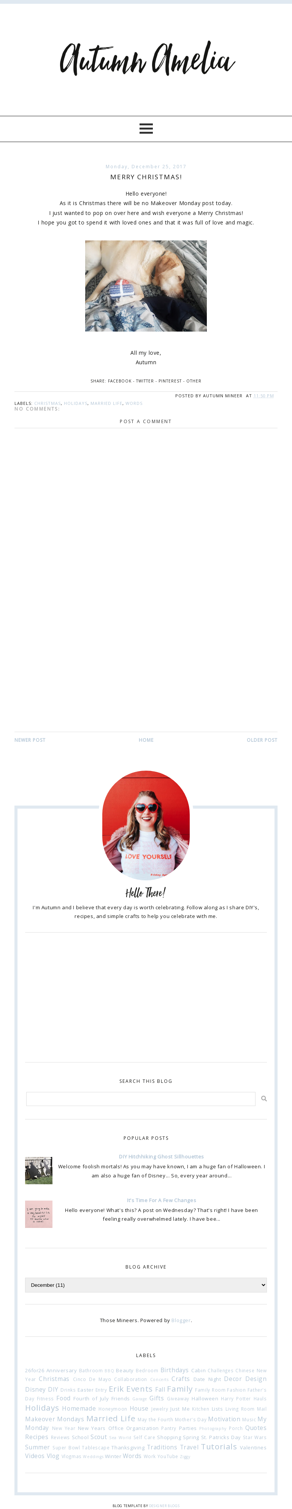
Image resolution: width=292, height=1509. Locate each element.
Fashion (236, 1390)
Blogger (180, 1320)
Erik (116, 1388)
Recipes (36, 1437)
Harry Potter (236, 1398)
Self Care (144, 1437)
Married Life (106, 403)
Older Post (262, 740)
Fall (160, 1389)
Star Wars (255, 1437)
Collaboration (130, 1379)
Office (116, 1428)
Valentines (253, 1447)
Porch (236, 1428)
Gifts (156, 1398)
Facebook (120, 381)
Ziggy (185, 1456)
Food (63, 1398)
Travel (189, 1447)
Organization (142, 1428)
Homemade (79, 1408)
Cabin (198, 1370)
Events (139, 1388)
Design (256, 1379)
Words (134, 403)
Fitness (45, 1398)
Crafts (180, 1379)
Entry (101, 1390)
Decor (233, 1379)
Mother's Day (191, 1419)
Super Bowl (66, 1447)
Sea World (120, 1437)
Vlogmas (72, 1456)
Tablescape (96, 1447)
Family (180, 1388)
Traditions (162, 1447)
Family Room (210, 1390)
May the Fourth (155, 1419)
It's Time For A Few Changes (161, 1200)
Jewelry (159, 1409)
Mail (262, 1409)
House (139, 1408)
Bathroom (91, 1370)
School (80, 1437)
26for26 (34, 1370)
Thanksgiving (127, 1447)
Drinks (68, 1390)
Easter (86, 1389)
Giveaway (178, 1398)
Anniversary (61, 1370)
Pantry (168, 1428)
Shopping (169, 1437)
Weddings (93, 1456)
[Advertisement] (145, 674)
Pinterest (170, 381)
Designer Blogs (164, 1505)
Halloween (205, 1398)
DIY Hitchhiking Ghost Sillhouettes (161, 1156)
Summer (37, 1447)
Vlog (53, 1456)
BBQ (109, 1370)
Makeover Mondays (54, 1419)
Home (146, 740)
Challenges (220, 1370)
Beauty (125, 1370)
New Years (92, 1428)
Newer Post (30, 740)
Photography (213, 1428)
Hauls (260, 1398)
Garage (139, 1399)
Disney (35, 1389)
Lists (217, 1408)
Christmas (47, 403)
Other (194, 381)
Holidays (75, 403)
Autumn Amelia (146, 61)
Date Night (207, 1379)
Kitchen (200, 1409)
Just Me (180, 1408)
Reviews (60, 1437)
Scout (98, 1437)
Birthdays (174, 1370)
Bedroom (147, 1370)
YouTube (167, 1456)
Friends (120, 1398)
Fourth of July (91, 1398)
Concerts (159, 1379)
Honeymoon (112, 1409)
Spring (191, 1437)
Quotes (256, 1428)
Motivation (224, 1419)
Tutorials (219, 1446)
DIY (53, 1389)
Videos (35, 1456)
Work (150, 1456)
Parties (188, 1428)
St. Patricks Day (221, 1437)
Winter (113, 1456)
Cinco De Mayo (92, 1379)
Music (249, 1419)
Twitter (145, 381)
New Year (64, 1428)
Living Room (240, 1409)
